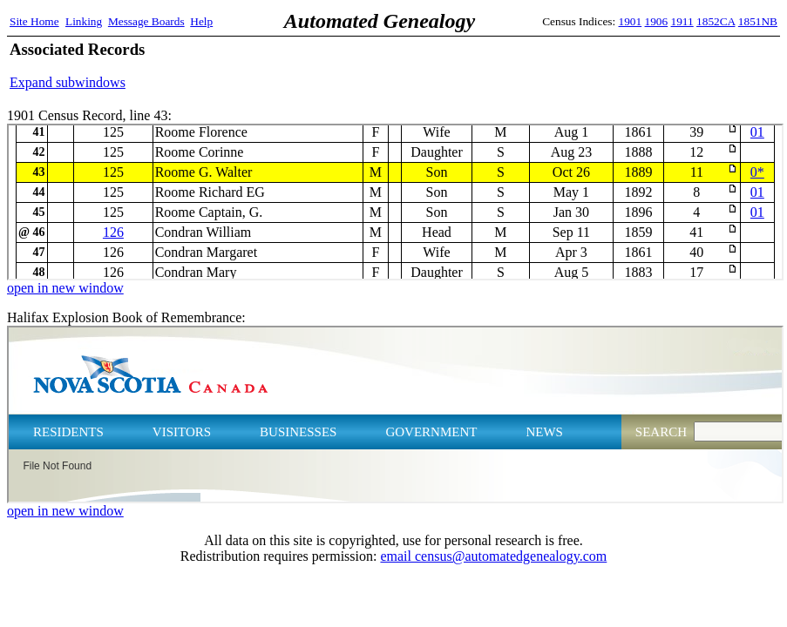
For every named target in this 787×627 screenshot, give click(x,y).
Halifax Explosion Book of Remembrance (395, 414)
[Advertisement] (573, 65)
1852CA (715, 21)
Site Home (34, 21)
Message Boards (146, 21)
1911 (682, 21)
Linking (83, 21)
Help (201, 21)
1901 (630, 21)
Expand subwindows (68, 82)
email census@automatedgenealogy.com (493, 556)
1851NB (757, 21)
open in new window (65, 287)
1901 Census (395, 202)
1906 (656, 21)
